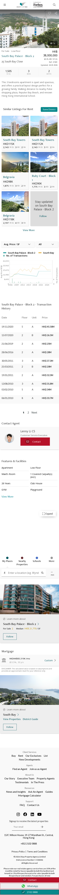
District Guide (31, 719)
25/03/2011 (7, 366)
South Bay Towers (14, 140)
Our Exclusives (33, 755)
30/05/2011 (7, 360)
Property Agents (46, 778)
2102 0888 (29, 892)
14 (52, 43)
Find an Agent (19, 768)
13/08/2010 (7, 383)
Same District (49, 109)
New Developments (29, 759)
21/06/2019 (7, 343)
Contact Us (33, 804)
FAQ (22, 804)
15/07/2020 (7, 335)
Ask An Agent (35, 791)
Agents (29, 765)
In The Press (37, 782)
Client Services (29, 752)
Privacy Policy (18, 851)
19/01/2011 (7, 375)
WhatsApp (29, 886)
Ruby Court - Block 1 (44, 178)
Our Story (9, 778)
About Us (29, 775)
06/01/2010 (7, 398)
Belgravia (8, 177)
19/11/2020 (7, 326)
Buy (13, 755)
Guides (49, 791)
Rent (20, 755)
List (46, 755)
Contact (30, 880)
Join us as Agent (38, 768)
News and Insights (16, 791)
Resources (29, 788)
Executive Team (25, 778)
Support (29, 801)
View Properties (12, 719)
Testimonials (22, 782)
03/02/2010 (7, 389)
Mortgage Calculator (29, 795)
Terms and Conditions (37, 851)
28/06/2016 (7, 352)
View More (7, 496)
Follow (9, 636)
